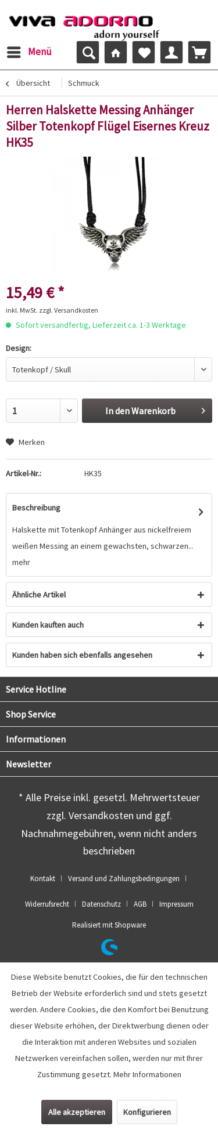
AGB (140, 904)
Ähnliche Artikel (39, 594)
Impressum (176, 904)
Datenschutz (101, 904)
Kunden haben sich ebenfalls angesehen (82, 655)
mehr (21, 562)
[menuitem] (29, 52)
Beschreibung (36, 507)
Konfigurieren (147, 1112)
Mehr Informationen (147, 1074)
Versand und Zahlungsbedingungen (124, 878)
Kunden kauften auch (48, 625)
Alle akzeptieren (76, 1112)
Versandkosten (101, 815)
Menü (29, 50)
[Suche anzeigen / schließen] (87, 52)
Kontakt (42, 878)
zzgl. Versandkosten (68, 310)
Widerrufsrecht (47, 904)
